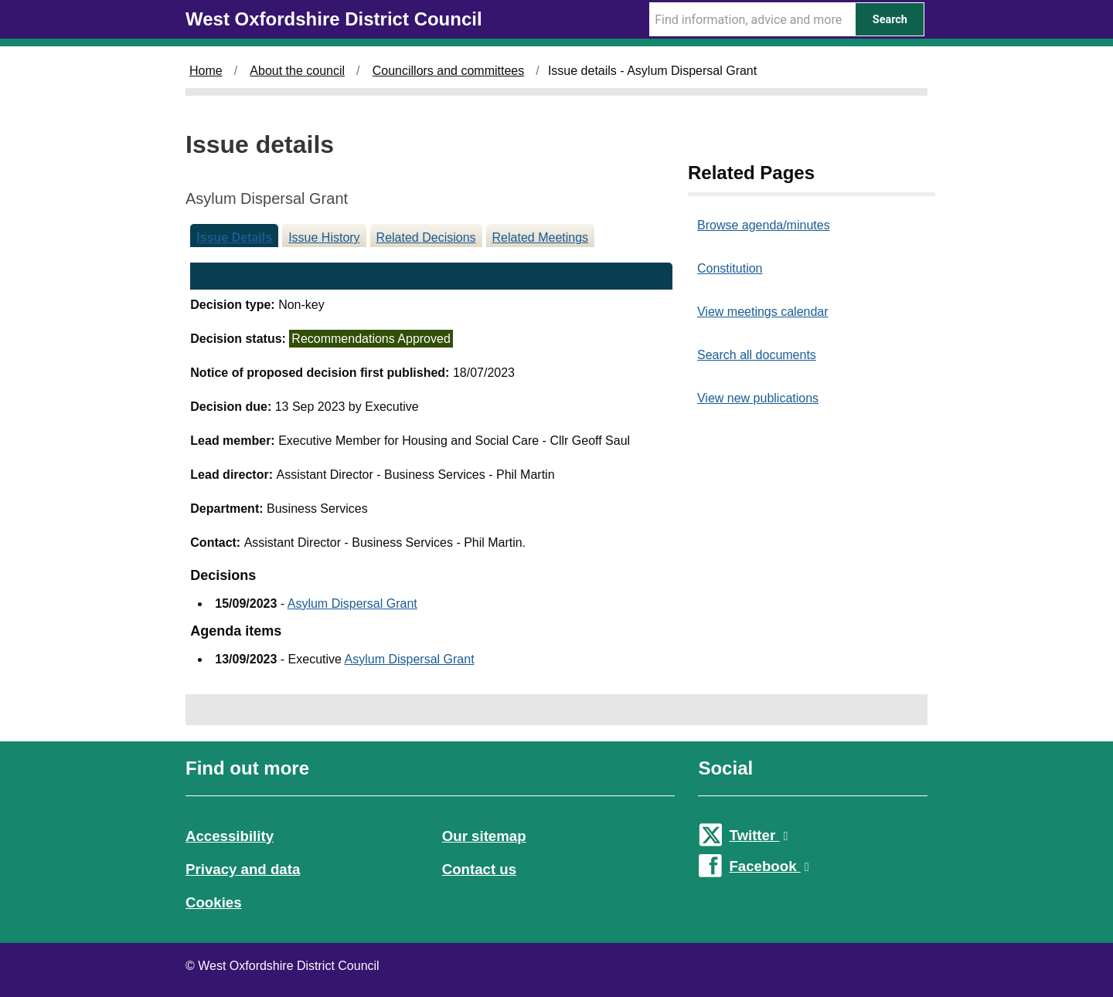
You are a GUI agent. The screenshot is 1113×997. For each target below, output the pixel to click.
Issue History (323, 237)
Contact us (479, 869)
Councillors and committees (449, 70)
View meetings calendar (763, 311)
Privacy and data (243, 869)
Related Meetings (540, 237)
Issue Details (234, 237)
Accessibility (230, 836)
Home (206, 70)
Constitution (730, 268)
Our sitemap (484, 836)
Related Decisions (426, 237)
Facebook (768, 866)
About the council (297, 70)
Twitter (758, 835)
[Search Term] (752, 19)
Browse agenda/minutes (763, 225)
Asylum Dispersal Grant (352, 603)
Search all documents (756, 354)
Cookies (214, 902)
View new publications (758, 398)
